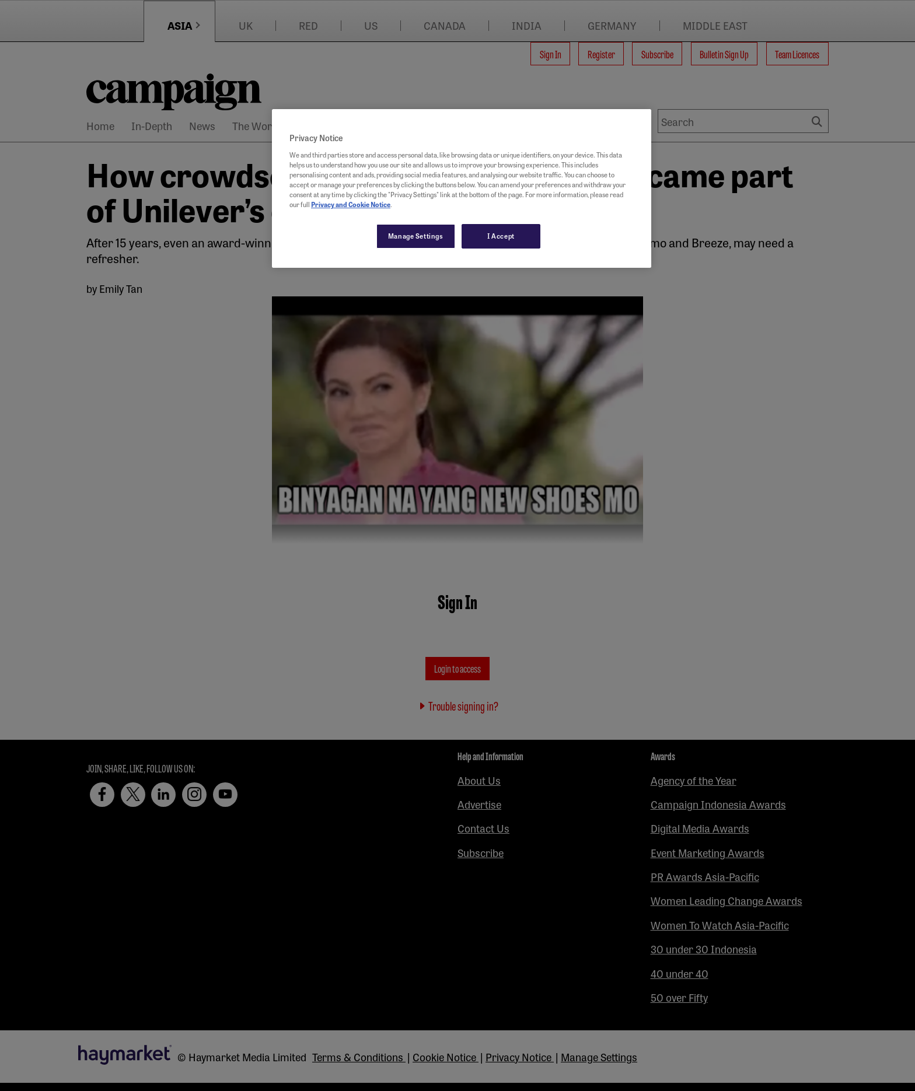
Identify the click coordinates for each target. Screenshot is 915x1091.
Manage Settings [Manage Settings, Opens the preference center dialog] (415, 235)
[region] (461, 188)
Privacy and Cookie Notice (350, 204)
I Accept (501, 235)
